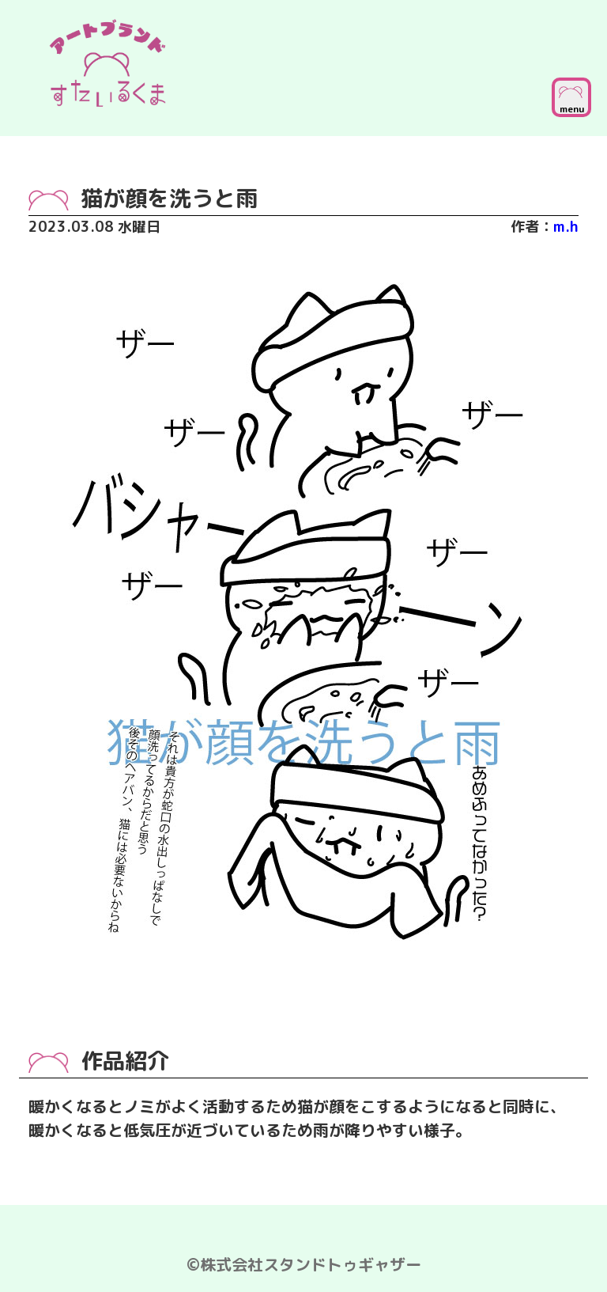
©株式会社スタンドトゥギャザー (304, 1264)
